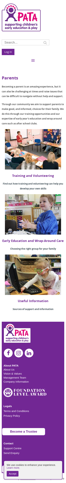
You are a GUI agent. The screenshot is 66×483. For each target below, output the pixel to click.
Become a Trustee (23, 431)
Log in (8, 52)
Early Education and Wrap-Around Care (33, 241)
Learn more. (13, 467)
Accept (12, 473)
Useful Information (33, 301)
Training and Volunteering (33, 176)
